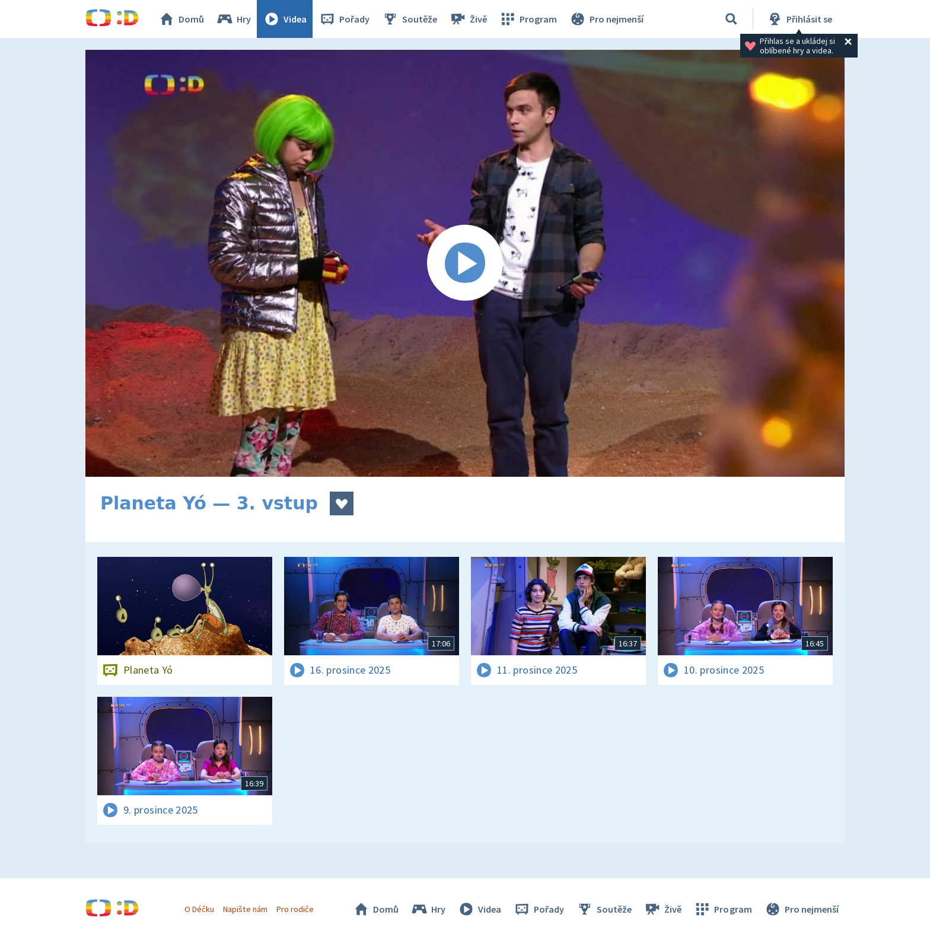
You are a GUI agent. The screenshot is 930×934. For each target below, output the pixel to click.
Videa (285, 19)
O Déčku (199, 909)
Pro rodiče (295, 909)
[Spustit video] (465, 263)
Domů (181, 19)
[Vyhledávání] (731, 19)
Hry (233, 19)
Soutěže (409, 19)
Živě (468, 19)
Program (528, 19)
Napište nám (245, 909)
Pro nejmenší (606, 19)
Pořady (344, 19)
